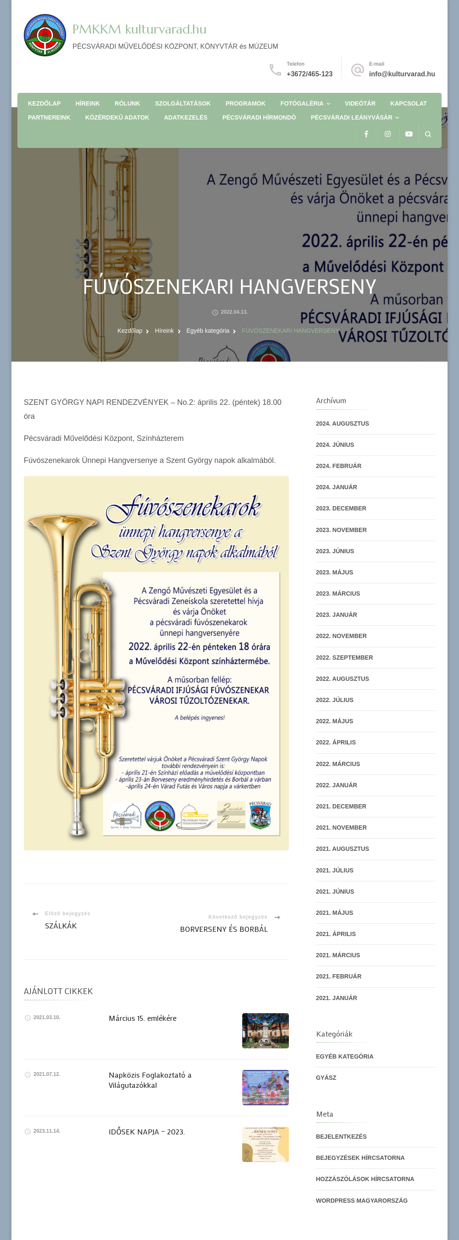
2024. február (338, 466)
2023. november (341, 530)
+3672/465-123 (310, 74)
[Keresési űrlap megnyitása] (427, 134)
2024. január (336, 487)
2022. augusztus (342, 678)
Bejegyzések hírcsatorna (360, 1157)
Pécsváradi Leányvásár (351, 117)
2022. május (334, 721)
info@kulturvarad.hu (402, 74)
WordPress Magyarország (362, 1200)
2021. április (336, 934)
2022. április (336, 742)
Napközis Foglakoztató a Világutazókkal (150, 1080)
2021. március (338, 955)
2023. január (336, 614)
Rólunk (127, 103)
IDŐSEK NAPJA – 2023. (147, 1131)
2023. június (335, 551)
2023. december (341, 508)
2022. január (336, 785)
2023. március (338, 593)
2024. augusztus (342, 423)
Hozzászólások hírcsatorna (365, 1179)
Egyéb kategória (345, 1056)
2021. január (336, 998)
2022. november (341, 636)
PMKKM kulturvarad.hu (140, 29)
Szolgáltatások (182, 103)
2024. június (335, 444)
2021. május (334, 912)
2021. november (341, 827)
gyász (326, 1077)
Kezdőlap (44, 103)
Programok (246, 103)
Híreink (88, 103)
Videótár (360, 103)
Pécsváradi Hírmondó (259, 117)
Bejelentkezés (341, 1136)
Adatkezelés (185, 117)
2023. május (334, 572)
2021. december (341, 806)
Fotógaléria (302, 103)
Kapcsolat (408, 103)
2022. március (338, 764)
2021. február (338, 976)
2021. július (335, 870)
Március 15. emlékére (142, 1018)
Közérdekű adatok (117, 117)
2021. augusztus (342, 848)
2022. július (335, 700)
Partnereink (49, 117)
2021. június (335, 891)
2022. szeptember (344, 657)
